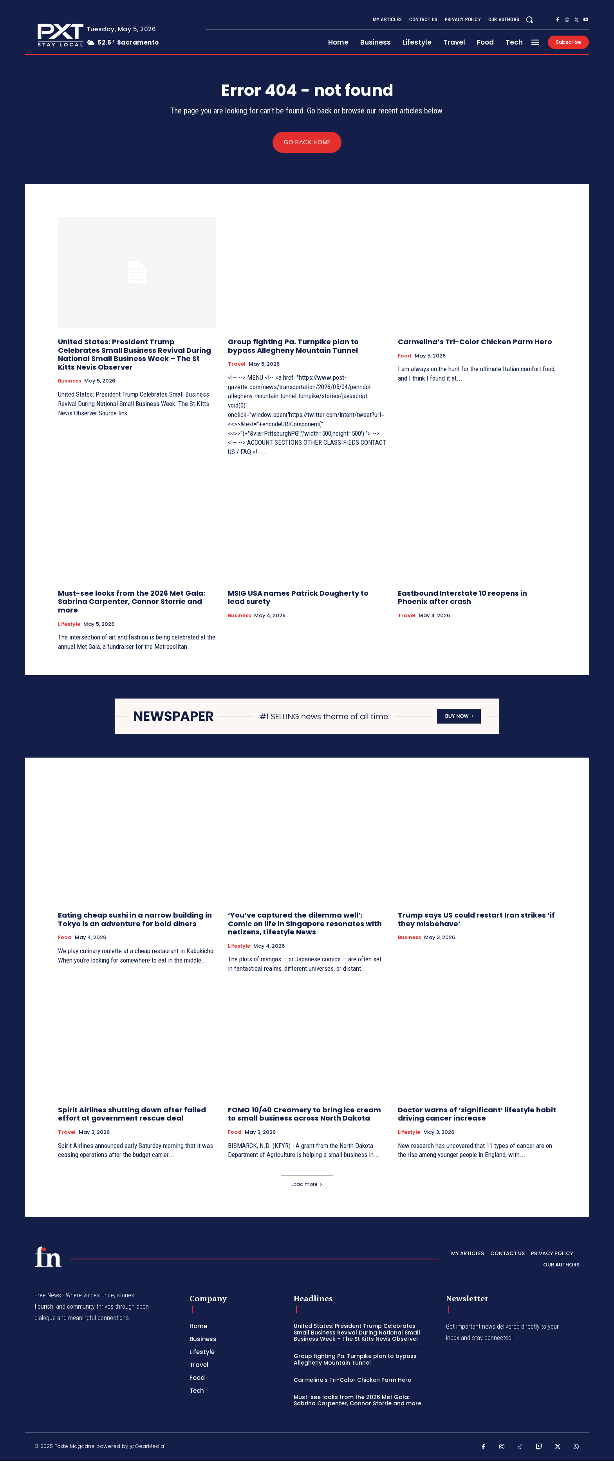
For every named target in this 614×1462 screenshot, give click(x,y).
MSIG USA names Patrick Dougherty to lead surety (298, 598)
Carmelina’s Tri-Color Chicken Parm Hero (475, 343)
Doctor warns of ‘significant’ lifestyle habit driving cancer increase (477, 1115)
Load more (307, 1185)
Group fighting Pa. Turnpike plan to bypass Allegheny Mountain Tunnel (293, 347)
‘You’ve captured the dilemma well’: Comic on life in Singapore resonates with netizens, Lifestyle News (305, 924)
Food (405, 357)
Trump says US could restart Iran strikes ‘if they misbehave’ (476, 920)
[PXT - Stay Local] (48, 1257)
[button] (529, 19)
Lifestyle (69, 625)
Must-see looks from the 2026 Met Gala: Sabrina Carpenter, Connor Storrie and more (131, 602)
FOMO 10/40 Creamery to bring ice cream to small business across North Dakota (304, 1115)
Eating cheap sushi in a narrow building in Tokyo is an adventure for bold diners (135, 920)
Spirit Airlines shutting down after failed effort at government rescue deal (132, 1115)
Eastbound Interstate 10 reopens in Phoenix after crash (462, 598)
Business (69, 382)
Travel (237, 365)
